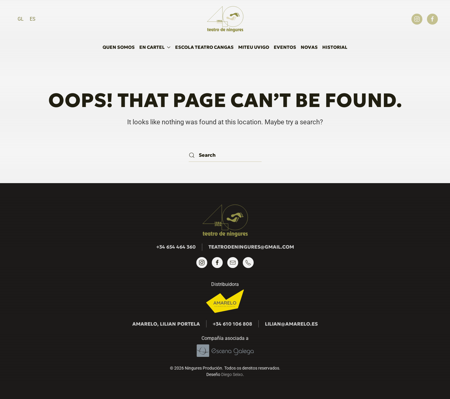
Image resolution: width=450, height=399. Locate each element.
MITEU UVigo (253, 47)
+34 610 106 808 (232, 324)
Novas (309, 47)
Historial (334, 47)
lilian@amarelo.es (291, 324)
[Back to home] (225, 19)
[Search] (225, 155)
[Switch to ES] (33, 19)
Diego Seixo (232, 374)
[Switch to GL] (21, 19)
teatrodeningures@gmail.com (251, 247)
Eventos (285, 47)
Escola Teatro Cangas (204, 47)
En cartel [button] (155, 47)
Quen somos (119, 47)
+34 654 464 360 (176, 247)
